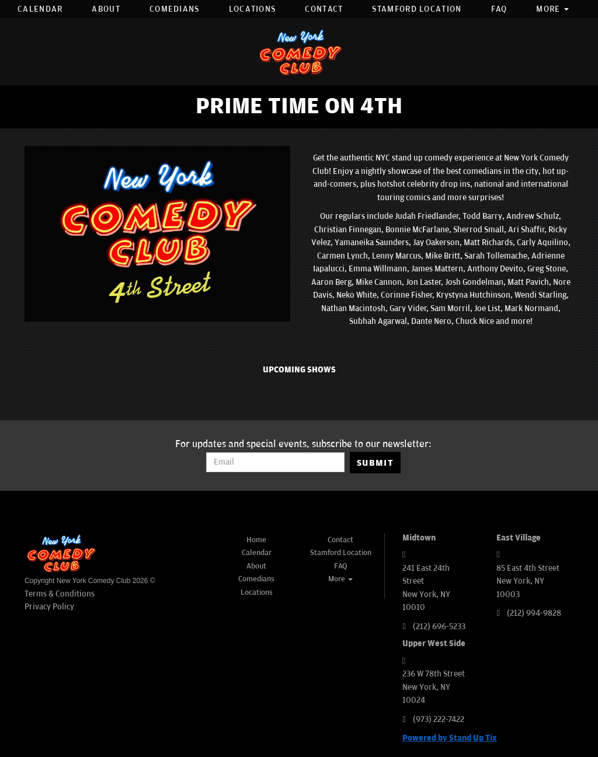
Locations (252, 9)
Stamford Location (416, 9)
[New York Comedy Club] (299, 52)
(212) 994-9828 (534, 613)
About (106, 9)
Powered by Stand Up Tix (449, 738)
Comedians (175, 9)
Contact (324, 9)
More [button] (552, 9)
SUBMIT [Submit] (375, 463)
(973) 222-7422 (438, 719)
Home (256, 540)
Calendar (40, 9)
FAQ (499, 9)
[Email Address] (275, 462)
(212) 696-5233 (439, 627)
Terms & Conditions (60, 594)
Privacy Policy (49, 607)
